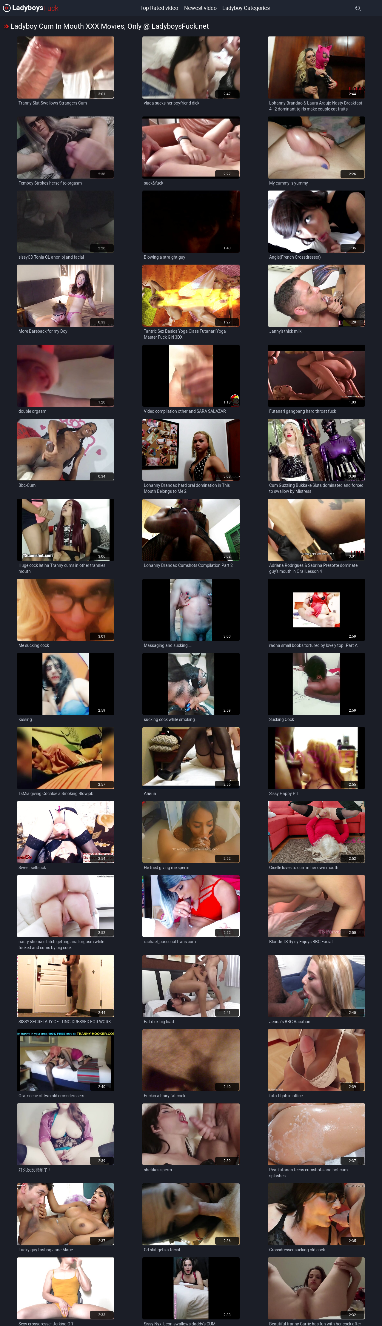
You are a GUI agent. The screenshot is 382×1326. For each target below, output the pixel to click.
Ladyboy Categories (246, 8)
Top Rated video (159, 8)
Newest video (200, 8)
